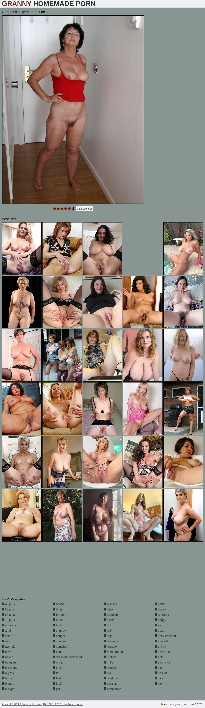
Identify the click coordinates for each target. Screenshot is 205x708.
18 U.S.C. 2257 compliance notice (63, 704)
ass (6, 641)
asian (7, 636)
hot (107, 625)
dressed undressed (67, 657)
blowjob (8, 689)
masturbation (114, 651)
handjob (111, 614)
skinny (161, 646)
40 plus (8, 604)
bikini (7, 678)
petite (160, 604)
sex (159, 625)
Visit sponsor (84, 208)
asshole (9, 646)
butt (57, 625)
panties (110, 683)
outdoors (111, 678)
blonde (8, 683)
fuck (57, 683)
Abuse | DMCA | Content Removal (22, 704)
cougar (59, 636)
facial (58, 667)
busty (58, 620)
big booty (9, 667)
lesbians (111, 641)
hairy (109, 609)
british (58, 609)
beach (7, 657)
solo (159, 657)
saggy (160, 620)
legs (108, 636)
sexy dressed (165, 636)
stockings (163, 662)
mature (110, 657)
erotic (58, 662)
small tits (162, 651)
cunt (57, 651)
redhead (162, 614)
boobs (58, 604)
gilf (56, 689)
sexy (159, 630)
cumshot (60, 646)
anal (6, 630)
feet (57, 678)
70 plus (8, 620)
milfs (108, 662)
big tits (8, 673)
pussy (160, 609)
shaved (161, 641)
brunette (60, 614)
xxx (158, 683)
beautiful (9, 662)
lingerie (110, 646)
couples (60, 641)
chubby (59, 630)
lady (108, 630)
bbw (6, 651)
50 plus (8, 609)
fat (56, 673)
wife (159, 678)
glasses (110, 604)
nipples (110, 667)
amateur (9, 625)
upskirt (161, 673)
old (107, 673)
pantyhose (112, 689)
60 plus (8, 614)
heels (109, 620)
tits (158, 667)
